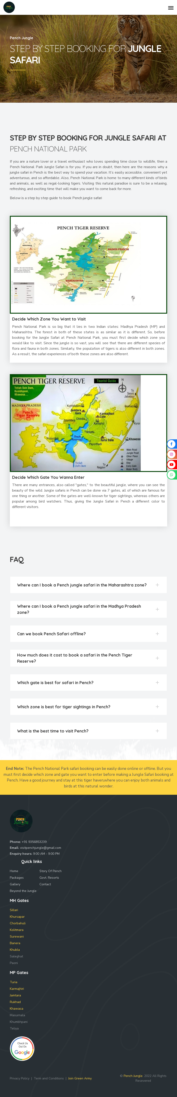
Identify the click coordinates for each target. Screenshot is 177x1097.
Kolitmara (16, 930)
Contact (45, 884)
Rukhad (15, 1002)
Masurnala (17, 1015)
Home (14, 871)
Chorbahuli (18, 923)
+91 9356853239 (34, 842)
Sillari (14, 910)
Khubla (15, 950)
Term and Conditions (49, 1078)
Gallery (15, 884)
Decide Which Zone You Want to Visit (49, 319)
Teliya (14, 1028)
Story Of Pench (50, 871)
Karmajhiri (17, 989)
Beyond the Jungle (23, 891)
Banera (15, 943)
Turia (13, 982)
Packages (17, 878)
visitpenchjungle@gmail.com (40, 848)
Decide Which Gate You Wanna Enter (48, 477)
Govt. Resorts (49, 878)
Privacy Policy (19, 1078)
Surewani (17, 936)
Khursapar (17, 917)
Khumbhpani (19, 1022)
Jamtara (15, 995)
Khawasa (16, 1008)
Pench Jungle (133, 1076)
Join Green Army (80, 1078)
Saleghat (16, 956)
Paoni (14, 963)
